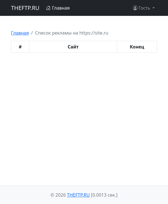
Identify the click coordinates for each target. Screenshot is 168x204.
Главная (58, 8)
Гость (142, 8)
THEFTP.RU (25, 8)
